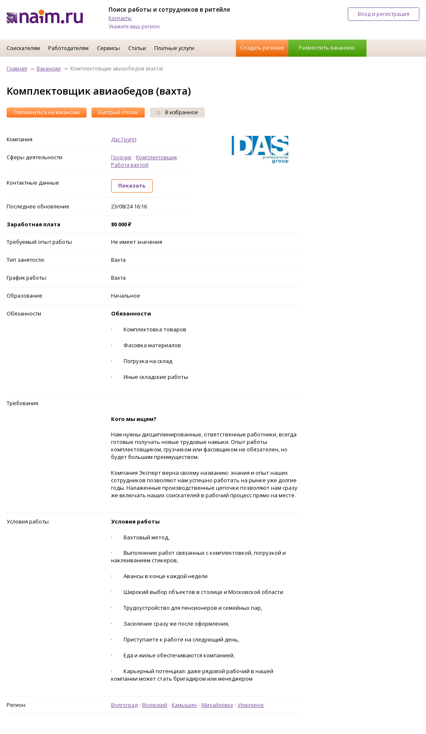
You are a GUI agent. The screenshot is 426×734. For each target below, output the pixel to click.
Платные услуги (174, 48)
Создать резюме (262, 47)
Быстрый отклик (118, 112)
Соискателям (23, 48)
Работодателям (68, 48)
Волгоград (124, 705)
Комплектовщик (156, 157)
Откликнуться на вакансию (46, 112)
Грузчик (121, 157)
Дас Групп (123, 139)
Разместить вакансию (327, 47)
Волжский (154, 705)
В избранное (177, 112)
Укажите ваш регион (134, 26)
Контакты (120, 18)
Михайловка (217, 705)
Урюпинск (251, 705)
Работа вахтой (130, 164)
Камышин (184, 705)
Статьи (137, 48)
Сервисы (108, 48)
